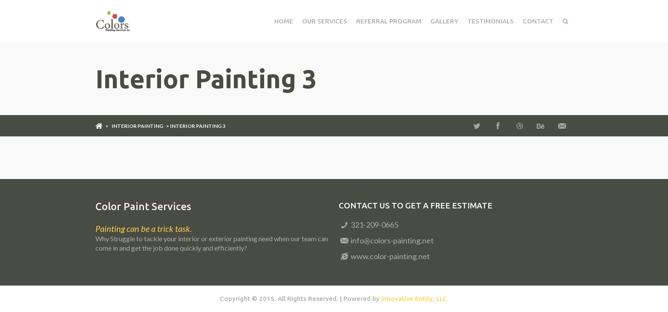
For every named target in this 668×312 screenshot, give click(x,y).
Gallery (444, 21)
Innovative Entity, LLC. (415, 298)
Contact (538, 21)
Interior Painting (137, 126)
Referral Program (388, 21)
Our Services (324, 21)
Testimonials (490, 21)
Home (283, 21)
